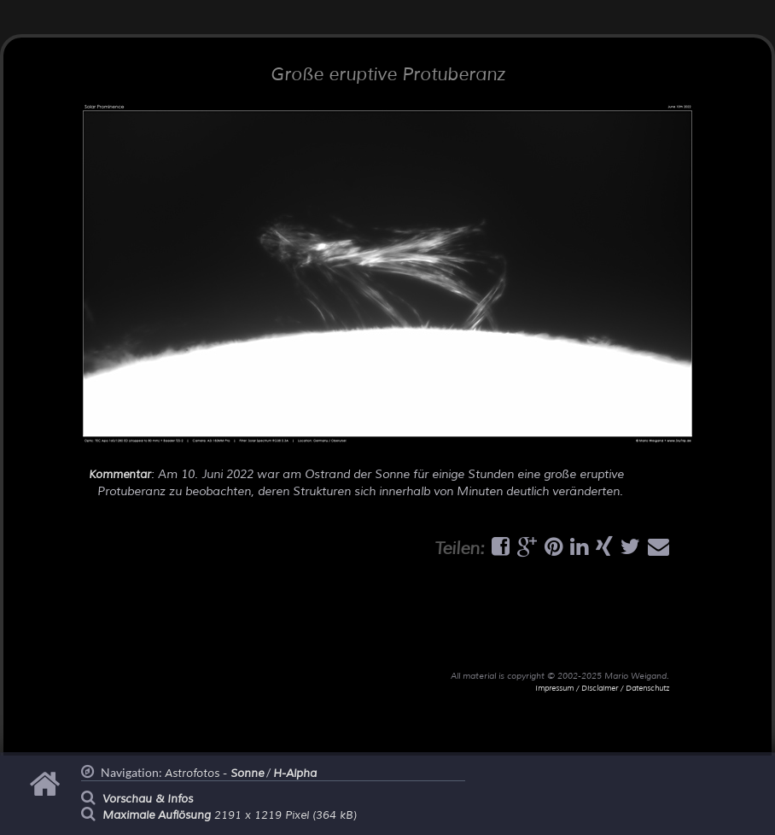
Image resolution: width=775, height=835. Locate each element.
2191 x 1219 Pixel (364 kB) (229, 815)
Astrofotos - (214, 773)
